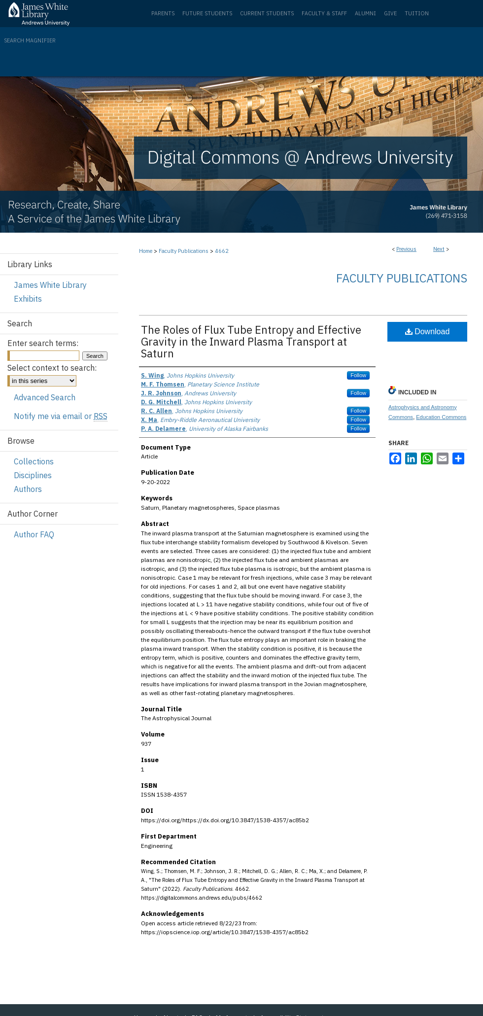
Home (145, 250)
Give (390, 13)
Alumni (365, 13)
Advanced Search (44, 397)
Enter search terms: (42, 343)
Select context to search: (52, 368)
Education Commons (441, 417)
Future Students (207, 13)
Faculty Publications (183, 250)
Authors (28, 489)
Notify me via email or (60, 416)
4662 (222, 250)
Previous (406, 248)
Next (439, 248)
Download (427, 331)
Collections (34, 461)
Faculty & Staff (324, 13)
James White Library (50, 285)
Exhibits (28, 299)
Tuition (417, 13)
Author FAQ (34, 534)
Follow (358, 375)
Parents (162, 13)
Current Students (267, 13)
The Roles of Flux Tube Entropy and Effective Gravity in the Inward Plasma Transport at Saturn (251, 341)
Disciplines (33, 475)
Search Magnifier (30, 40)
